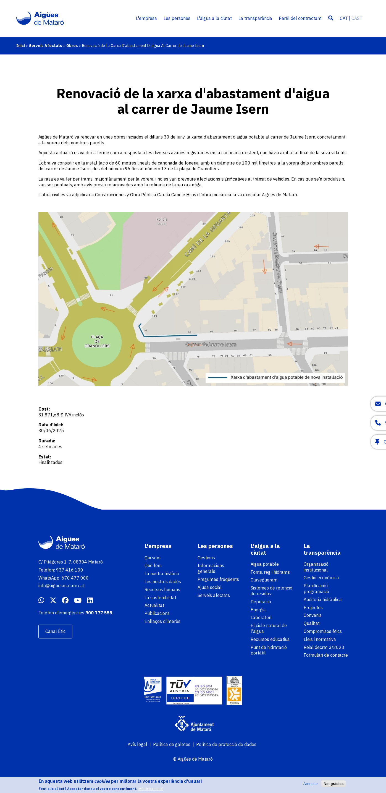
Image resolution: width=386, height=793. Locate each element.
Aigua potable (265, 564)
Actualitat (154, 605)
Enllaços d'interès (162, 621)
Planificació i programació (316, 588)
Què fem (153, 565)
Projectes (313, 607)
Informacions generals (211, 568)
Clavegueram (264, 580)
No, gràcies (333, 784)
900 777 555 (98, 612)
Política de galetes (171, 744)
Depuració (261, 601)
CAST (356, 18)
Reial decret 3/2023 (324, 647)
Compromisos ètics (323, 631)
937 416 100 (69, 570)
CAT (344, 18)
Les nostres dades (163, 581)
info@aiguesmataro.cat (61, 585)
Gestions (206, 557)
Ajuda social (210, 587)
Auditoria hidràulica (323, 599)
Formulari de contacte (326, 655)
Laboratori (261, 617)
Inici (20, 45)
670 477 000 (75, 578)
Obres (72, 45)
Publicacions (157, 613)
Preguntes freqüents (218, 579)
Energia (258, 609)
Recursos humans (162, 589)
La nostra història (162, 573)
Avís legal (137, 744)
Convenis (313, 615)
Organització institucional (316, 567)
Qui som (153, 557)
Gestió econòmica (321, 577)
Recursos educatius (270, 639)
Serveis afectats (214, 595)
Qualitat (312, 623)
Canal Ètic (55, 631)
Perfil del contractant (300, 18)
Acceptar (310, 784)
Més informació (150, 789)
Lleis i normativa (320, 639)
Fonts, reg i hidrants (270, 572)
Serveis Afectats (45, 45)
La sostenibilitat (160, 597)
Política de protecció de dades (226, 744)
